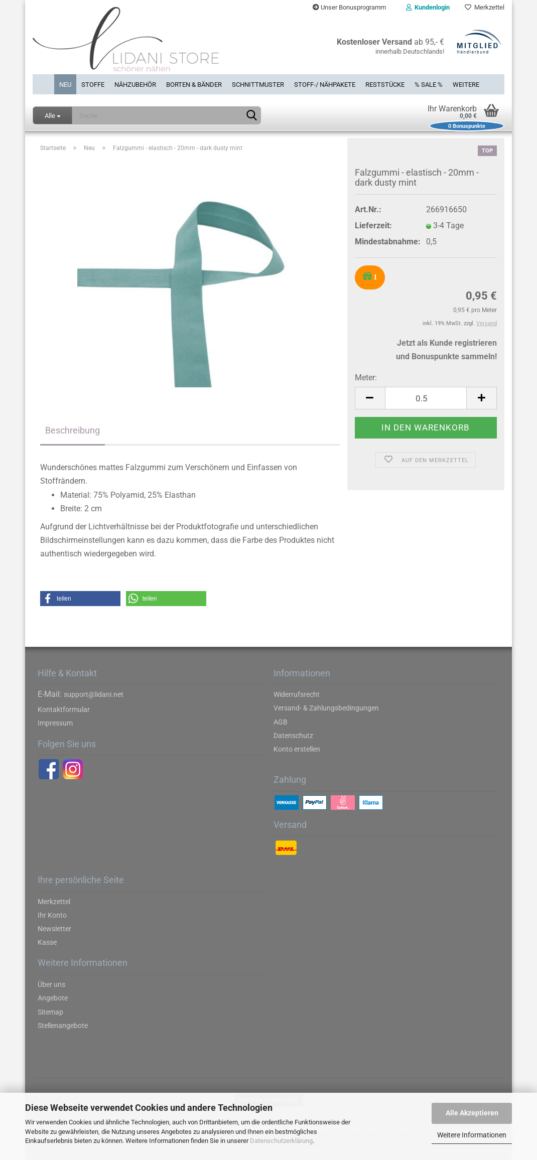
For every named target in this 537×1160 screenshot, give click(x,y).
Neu (65, 84)
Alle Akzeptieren (472, 1113)
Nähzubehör (135, 84)
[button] (80, 598)
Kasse (47, 942)
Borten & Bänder (194, 84)
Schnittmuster (258, 84)
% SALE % (429, 84)
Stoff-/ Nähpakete (324, 84)
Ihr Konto (52, 915)
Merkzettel (484, 7)
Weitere (466, 84)
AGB (281, 722)
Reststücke (385, 84)
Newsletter (54, 929)
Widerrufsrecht (297, 694)
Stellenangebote (63, 1026)
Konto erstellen (297, 749)
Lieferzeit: (373, 225)
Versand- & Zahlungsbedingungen (326, 708)
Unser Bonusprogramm (349, 7)
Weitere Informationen (471, 1135)
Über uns (51, 984)
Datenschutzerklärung (281, 1140)
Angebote (53, 998)
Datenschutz (293, 736)
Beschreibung (72, 430)
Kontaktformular (64, 709)
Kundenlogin (428, 7)
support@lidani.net (93, 694)
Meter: (366, 377)
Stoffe (92, 84)
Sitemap (50, 1012)
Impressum (55, 723)
